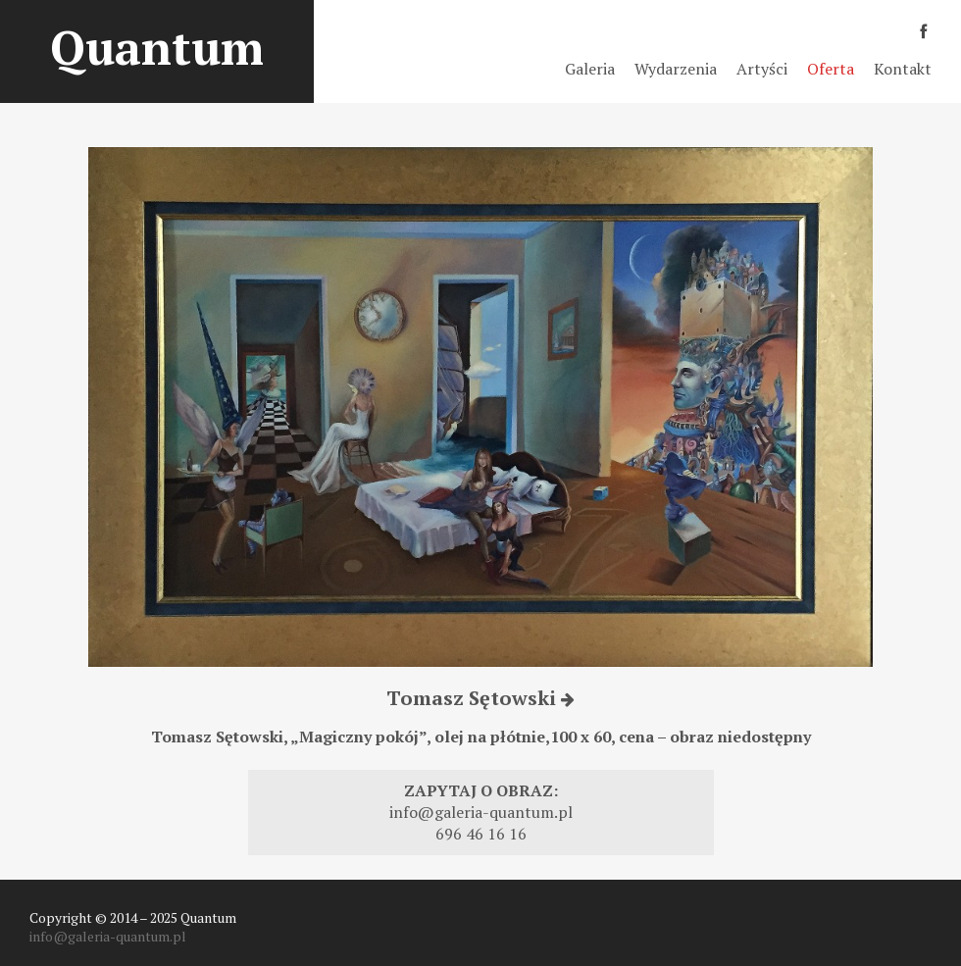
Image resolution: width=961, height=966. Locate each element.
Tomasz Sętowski (480, 698)
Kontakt (903, 68)
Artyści (761, 68)
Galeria (590, 68)
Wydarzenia (675, 68)
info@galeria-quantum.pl (481, 812)
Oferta (830, 68)
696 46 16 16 (481, 833)
